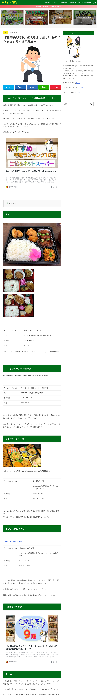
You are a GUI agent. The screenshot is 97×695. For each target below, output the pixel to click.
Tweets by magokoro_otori (13, 541)
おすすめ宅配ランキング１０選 (68, 2)
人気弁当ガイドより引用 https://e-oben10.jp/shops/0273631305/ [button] (26, 471)
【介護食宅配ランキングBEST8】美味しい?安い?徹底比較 (27, 614)
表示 (14, 203)
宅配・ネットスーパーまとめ (52, 2)
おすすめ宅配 (9, 2)
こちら (78, 83)
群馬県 (5, 32)
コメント (7, 681)
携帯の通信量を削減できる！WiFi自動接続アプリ (48, 6)
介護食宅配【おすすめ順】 (84, 2)
